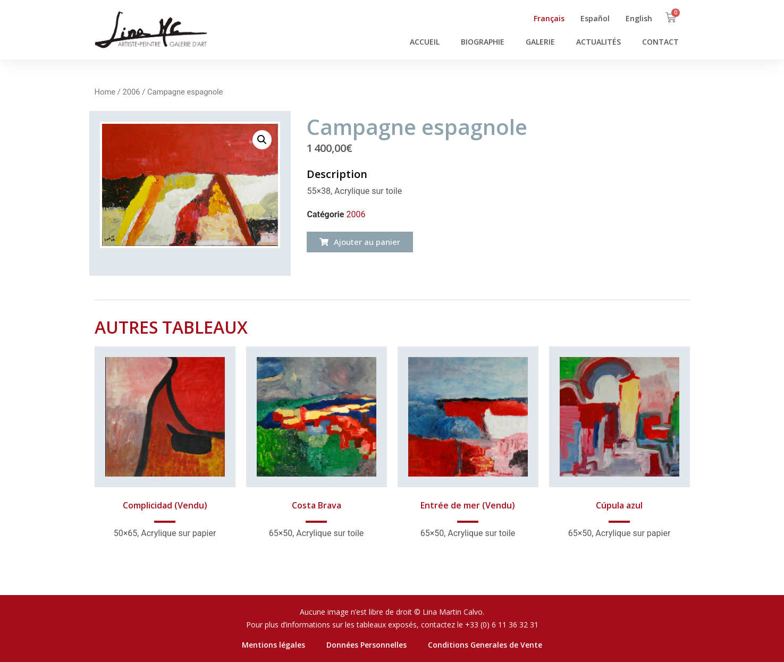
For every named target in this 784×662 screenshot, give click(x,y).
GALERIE (540, 42)
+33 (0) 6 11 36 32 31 (501, 624)
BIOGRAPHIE (482, 42)
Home (105, 92)
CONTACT (660, 42)
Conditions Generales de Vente (485, 645)
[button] (360, 242)
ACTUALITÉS (598, 42)
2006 (131, 92)
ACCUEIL (425, 42)
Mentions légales (273, 645)
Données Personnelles (366, 645)
